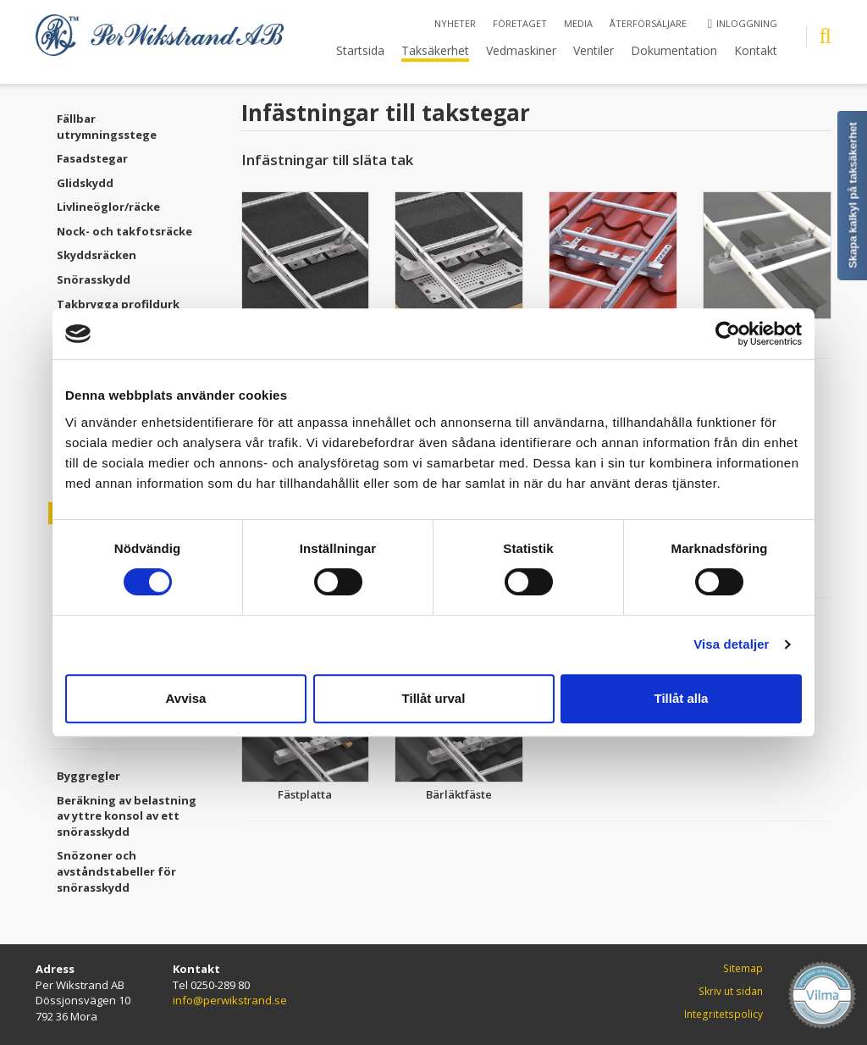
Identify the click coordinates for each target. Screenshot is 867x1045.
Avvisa (186, 698)
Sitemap (743, 968)
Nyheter (455, 23)
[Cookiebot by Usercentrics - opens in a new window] (728, 333)
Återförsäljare (648, 23)
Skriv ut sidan (731, 991)
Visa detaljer (731, 644)
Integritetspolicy (723, 1014)
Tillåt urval (434, 698)
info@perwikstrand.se (230, 1000)
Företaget (520, 23)
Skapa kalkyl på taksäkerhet (853, 195)
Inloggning (742, 23)
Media (578, 23)
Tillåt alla (681, 698)
